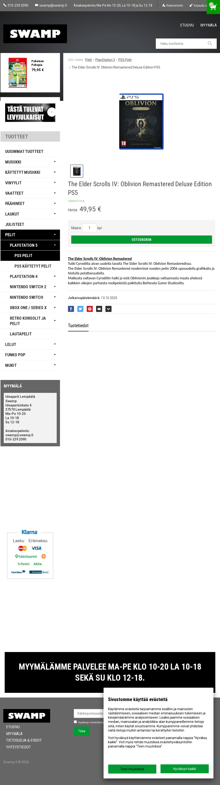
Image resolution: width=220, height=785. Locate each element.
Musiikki (13, 161)
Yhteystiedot (15, 747)
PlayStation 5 (23, 245)
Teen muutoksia (132, 769)
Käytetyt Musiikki (22, 172)
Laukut (12, 214)
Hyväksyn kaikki (184, 769)
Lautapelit (21, 333)
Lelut (10, 344)
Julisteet (14, 224)
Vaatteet (14, 193)
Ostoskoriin (141, 240)
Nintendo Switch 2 (28, 286)
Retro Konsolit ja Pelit (28, 321)
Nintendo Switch (26, 297)
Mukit (11, 365)
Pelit (10, 234)
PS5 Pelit (23, 255)
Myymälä (208, 25)
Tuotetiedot (78, 325)
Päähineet (15, 203)
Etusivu (187, 25)
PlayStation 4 (23, 276)
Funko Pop (15, 354)
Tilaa (81, 731)
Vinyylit (13, 182)
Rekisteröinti (174, 5)
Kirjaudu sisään (204, 5)
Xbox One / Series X (28, 307)
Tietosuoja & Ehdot (21, 740)
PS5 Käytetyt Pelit (33, 266)
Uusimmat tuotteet (24, 151)
